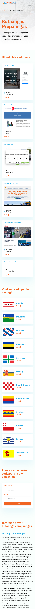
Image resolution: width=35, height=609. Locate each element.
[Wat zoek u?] (17, 490)
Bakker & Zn (8, 105)
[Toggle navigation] (29, 4)
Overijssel (20, 412)
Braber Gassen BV (10, 262)
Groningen (20, 358)
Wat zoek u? (8, 486)
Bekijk (6, 97)
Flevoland (20, 316)
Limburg (19, 371)
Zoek (17, 503)
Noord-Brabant (23, 385)
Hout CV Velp (9, 66)
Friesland (20, 330)
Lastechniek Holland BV (12, 223)
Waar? (6, 494)
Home (3, 10)
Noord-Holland (22, 398)
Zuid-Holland (22, 452)
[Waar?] (17, 498)
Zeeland (19, 439)
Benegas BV (8, 144)
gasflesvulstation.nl (11, 183)
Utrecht (19, 425)
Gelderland (21, 344)
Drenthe (19, 303)
